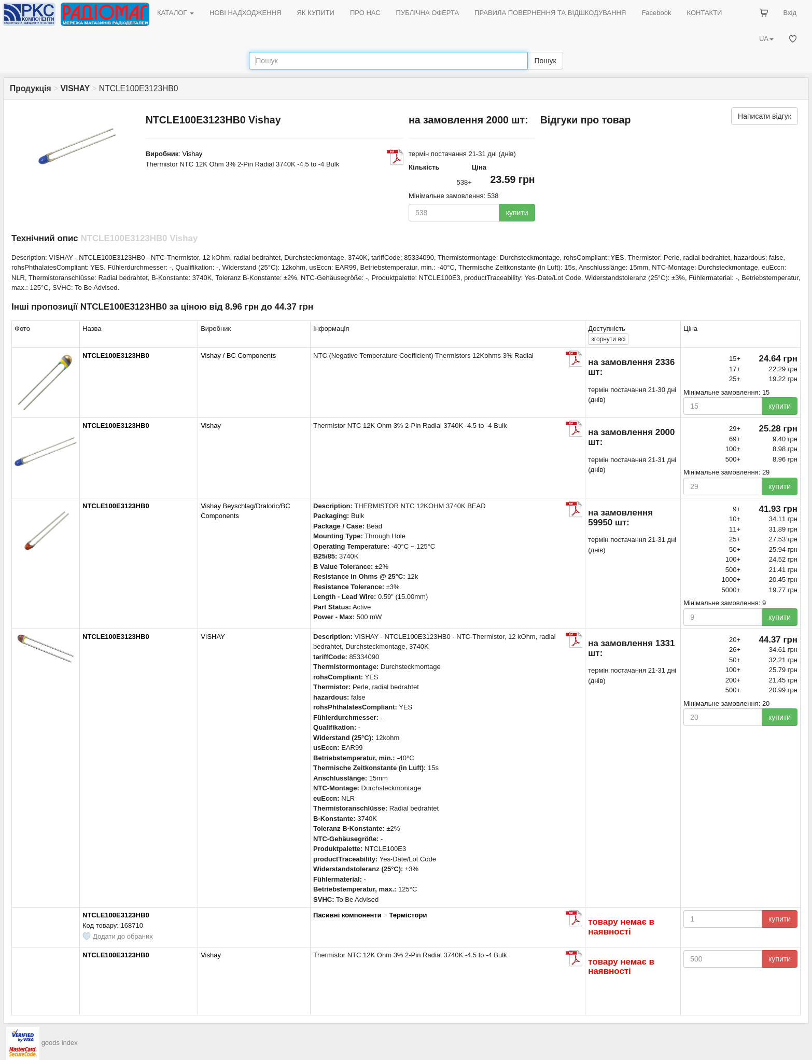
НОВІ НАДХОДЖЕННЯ (245, 13)
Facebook (656, 13)
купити (517, 212)
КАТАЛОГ (175, 13)
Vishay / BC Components (238, 355)
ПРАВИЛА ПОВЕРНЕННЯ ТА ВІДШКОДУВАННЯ (550, 13)
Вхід (790, 13)
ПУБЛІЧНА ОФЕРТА (427, 13)
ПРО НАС (365, 13)
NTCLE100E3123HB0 (115, 355)
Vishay (193, 154)
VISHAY (213, 636)
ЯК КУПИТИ (315, 13)
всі (608, 339)
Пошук (545, 61)
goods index (59, 1043)
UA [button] (766, 39)
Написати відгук (764, 116)
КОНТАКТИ (704, 13)
